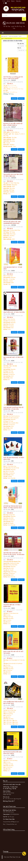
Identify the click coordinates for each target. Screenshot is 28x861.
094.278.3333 (10, 23)
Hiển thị (19, 48)
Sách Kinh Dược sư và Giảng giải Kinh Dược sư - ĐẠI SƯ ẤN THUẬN (13, 77)
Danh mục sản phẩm (13, 36)
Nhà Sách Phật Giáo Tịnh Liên (12, 857)
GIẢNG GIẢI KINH (8, 38)
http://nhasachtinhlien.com (10, 824)
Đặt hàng (14, 98)
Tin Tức (3, 1)
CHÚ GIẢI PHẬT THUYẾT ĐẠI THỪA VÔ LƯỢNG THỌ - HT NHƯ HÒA (13, 408)
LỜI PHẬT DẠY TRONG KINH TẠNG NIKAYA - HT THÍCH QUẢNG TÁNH (12, 507)
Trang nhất (4, 36)
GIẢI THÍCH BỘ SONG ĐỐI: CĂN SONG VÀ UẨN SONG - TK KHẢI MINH (13, 553)
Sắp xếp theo (20, 43)
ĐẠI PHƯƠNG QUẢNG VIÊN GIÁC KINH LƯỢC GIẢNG (12, 752)
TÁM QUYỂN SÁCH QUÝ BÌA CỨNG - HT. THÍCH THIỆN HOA (13, 175)
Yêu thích (21, 98)
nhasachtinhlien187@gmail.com (11, 821)
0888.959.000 (20, 23)
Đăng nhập (18, 1)
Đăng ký (12, 1)
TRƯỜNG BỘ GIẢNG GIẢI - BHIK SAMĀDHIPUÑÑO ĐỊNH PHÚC (12, 222)
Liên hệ (8, 1)
